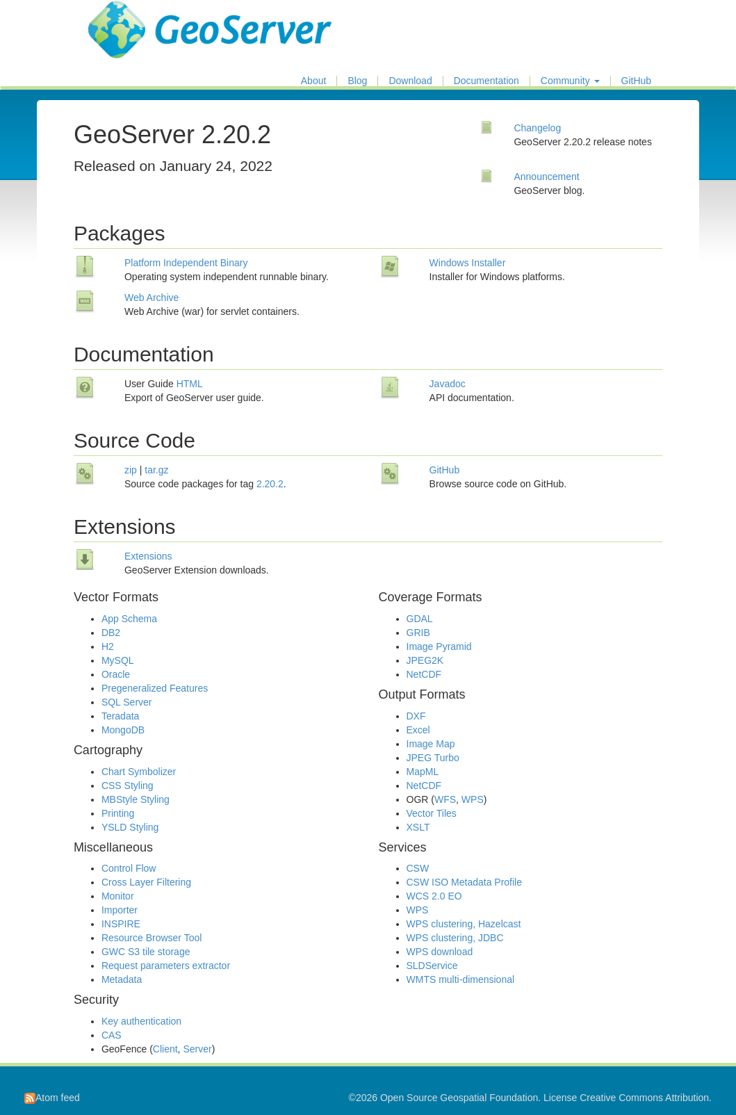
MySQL (117, 660)
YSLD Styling (129, 827)
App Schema (129, 618)
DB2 (110, 632)
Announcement (546, 176)
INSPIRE (120, 923)
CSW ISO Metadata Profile (465, 882)
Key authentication (141, 1021)
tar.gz (156, 469)
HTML (190, 383)
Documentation (486, 81)
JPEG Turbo (433, 757)
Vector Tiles (432, 813)
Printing (117, 813)
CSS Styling (127, 785)
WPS (472, 799)
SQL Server (126, 702)
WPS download (440, 951)
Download (410, 81)
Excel (418, 729)
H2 (107, 646)
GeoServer (129, 18)
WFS (445, 799)
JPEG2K (425, 660)
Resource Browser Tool (151, 937)
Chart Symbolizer (138, 771)
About (314, 81)
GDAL (420, 618)
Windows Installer (468, 262)
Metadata (121, 979)
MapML (423, 771)
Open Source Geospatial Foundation (459, 1097)
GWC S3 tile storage (145, 951)
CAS (111, 1035)
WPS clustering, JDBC (455, 937)
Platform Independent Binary (185, 262)
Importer (119, 909)
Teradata (120, 716)
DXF (416, 716)
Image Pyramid (439, 646)
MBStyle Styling (135, 799)
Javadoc (448, 383)
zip (130, 469)
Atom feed (52, 1097)
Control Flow (128, 868)
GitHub (636, 81)
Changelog (537, 127)
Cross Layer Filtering (146, 882)
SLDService (432, 965)
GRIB (418, 632)
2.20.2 (270, 483)
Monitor (117, 896)
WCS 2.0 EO (434, 896)
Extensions (148, 556)
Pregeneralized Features (154, 688)
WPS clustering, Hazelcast (464, 923)
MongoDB (123, 729)
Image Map (431, 743)
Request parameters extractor (165, 965)
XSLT (418, 827)
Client (165, 1049)
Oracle (115, 674)
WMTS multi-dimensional (461, 979)
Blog (357, 81)
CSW (418, 868)
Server (197, 1049)
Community (570, 81)
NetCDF (424, 674)
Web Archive (151, 297)
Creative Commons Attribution (644, 1097)
